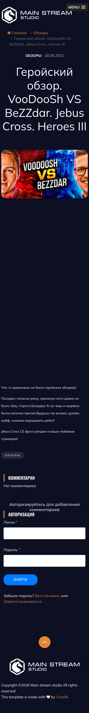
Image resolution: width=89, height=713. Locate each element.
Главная (17, 32)
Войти (20, 579)
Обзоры (41, 32)
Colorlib (62, 697)
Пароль (11, 549)
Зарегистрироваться (23, 601)
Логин (9, 522)
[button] (77, 7)
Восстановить (47, 595)
